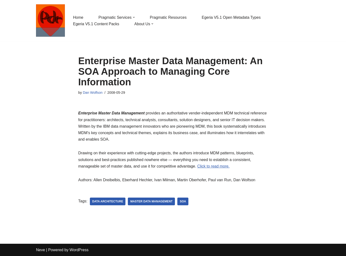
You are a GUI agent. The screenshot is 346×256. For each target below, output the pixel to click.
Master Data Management (151, 201)
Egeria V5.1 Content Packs (96, 24)
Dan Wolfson (93, 92)
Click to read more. (213, 166)
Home (78, 17)
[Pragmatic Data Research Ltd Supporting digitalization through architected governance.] (50, 20)
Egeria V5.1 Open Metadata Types (231, 17)
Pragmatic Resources (168, 17)
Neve (40, 250)
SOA (183, 201)
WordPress (78, 250)
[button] (134, 17)
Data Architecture (107, 201)
